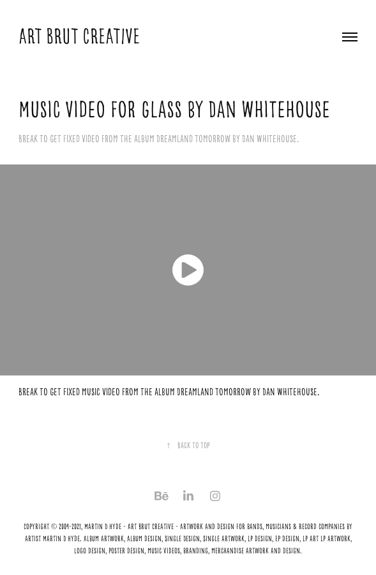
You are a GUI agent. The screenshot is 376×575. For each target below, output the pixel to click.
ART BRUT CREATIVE (81, 36)
